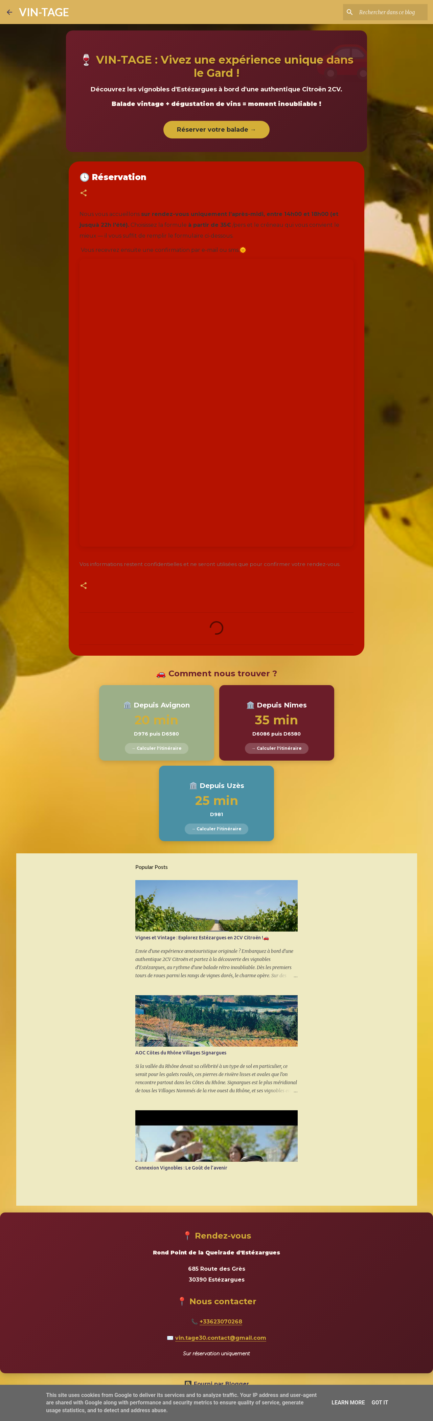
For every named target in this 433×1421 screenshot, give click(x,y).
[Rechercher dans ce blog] (392, 12)
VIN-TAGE (44, 12)
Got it (379, 1402)
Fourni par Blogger (216, 1384)
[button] (83, 193)
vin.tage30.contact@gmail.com (220, 1338)
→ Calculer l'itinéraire (157, 748)
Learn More (348, 1402)
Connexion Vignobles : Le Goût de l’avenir (181, 1168)
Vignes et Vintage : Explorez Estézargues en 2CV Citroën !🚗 (202, 937)
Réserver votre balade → (216, 129)
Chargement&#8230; (216, 403)
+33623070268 (221, 1321)
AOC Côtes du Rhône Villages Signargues (180, 1052)
